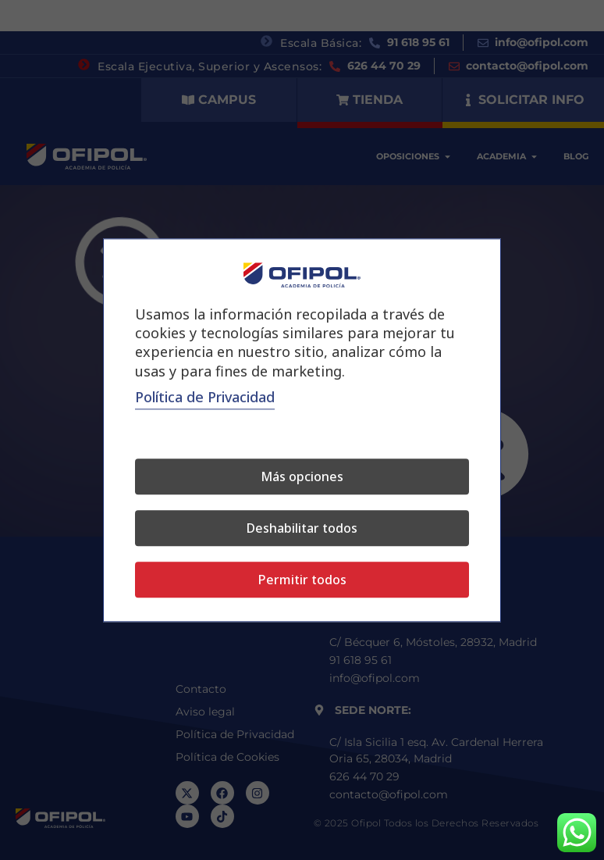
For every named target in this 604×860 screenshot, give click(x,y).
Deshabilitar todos (302, 528)
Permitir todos (302, 579)
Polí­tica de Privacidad (205, 396)
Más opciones (302, 476)
